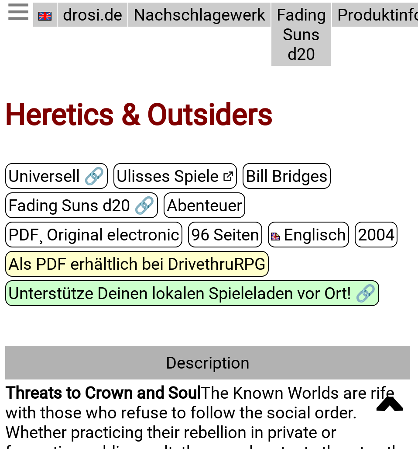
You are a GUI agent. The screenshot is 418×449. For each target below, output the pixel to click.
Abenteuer (204, 205)
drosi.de (92, 14)
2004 (376, 234)
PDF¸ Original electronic (93, 234)
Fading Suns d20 (301, 34)
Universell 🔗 (56, 176)
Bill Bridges (287, 176)
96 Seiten (225, 234)
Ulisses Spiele (167, 176)
